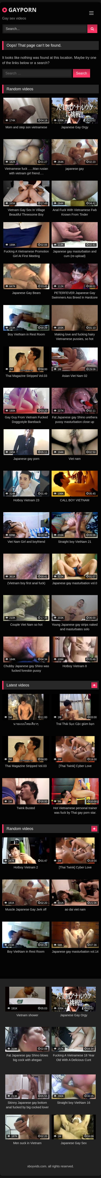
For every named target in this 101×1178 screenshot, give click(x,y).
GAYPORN (19, 10)
